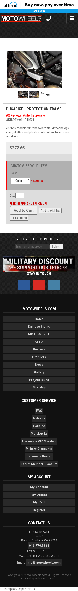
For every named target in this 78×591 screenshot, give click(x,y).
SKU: (9, 119)
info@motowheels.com (44, 562)
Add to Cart (24, 210)
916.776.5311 (39, 545)
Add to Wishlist (50, 210)
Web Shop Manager (46, 578)
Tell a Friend (19, 217)
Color (14, 173)
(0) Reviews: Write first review (25, 115)
